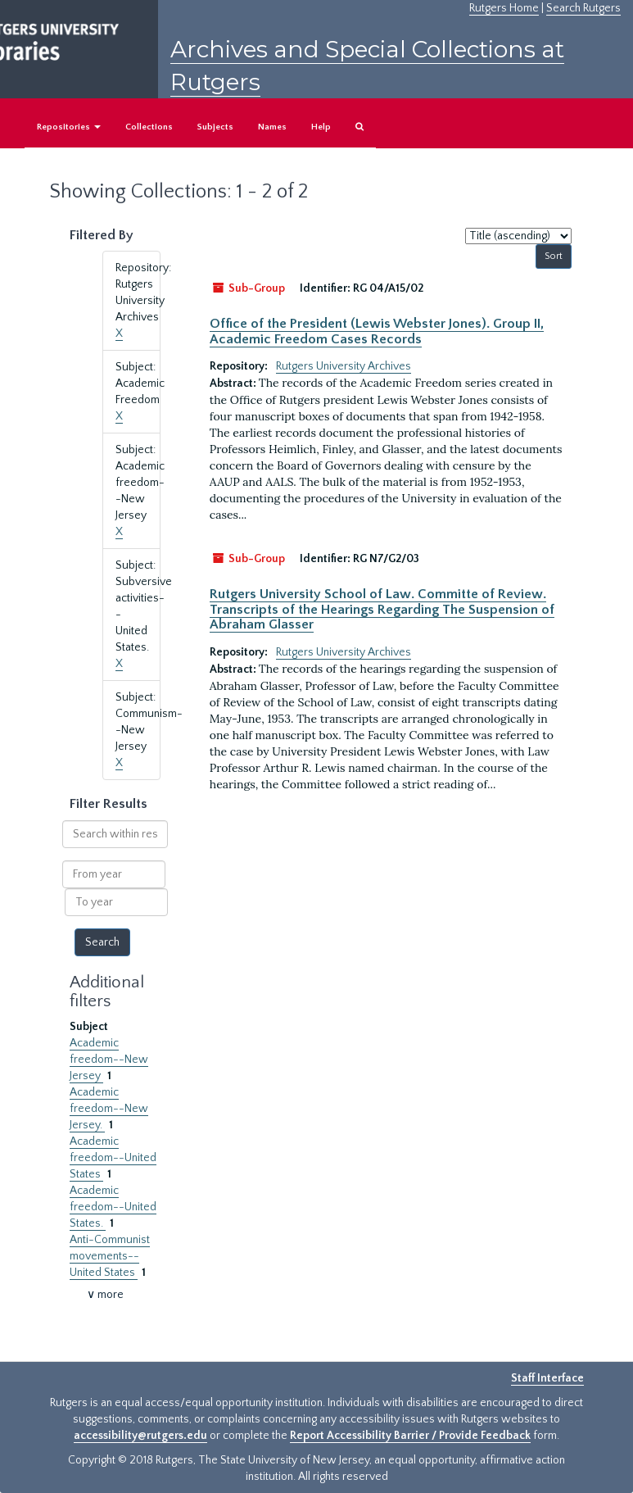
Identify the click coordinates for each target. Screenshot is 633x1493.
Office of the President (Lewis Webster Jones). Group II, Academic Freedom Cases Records (377, 331)
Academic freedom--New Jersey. (109, 1109)
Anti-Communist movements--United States (110, 1256)
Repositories (69, 127)
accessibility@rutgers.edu (140, 1435)
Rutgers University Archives (343, 366)
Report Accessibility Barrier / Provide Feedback (410, 1435)
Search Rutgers (583, 8)
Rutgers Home (504, 8)
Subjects (215, 127)
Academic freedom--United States (113, 1158)
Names (272, 127)
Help (321, 127)
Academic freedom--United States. (113, 1207)
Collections (149, 127)
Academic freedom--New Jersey (109, 1059)
